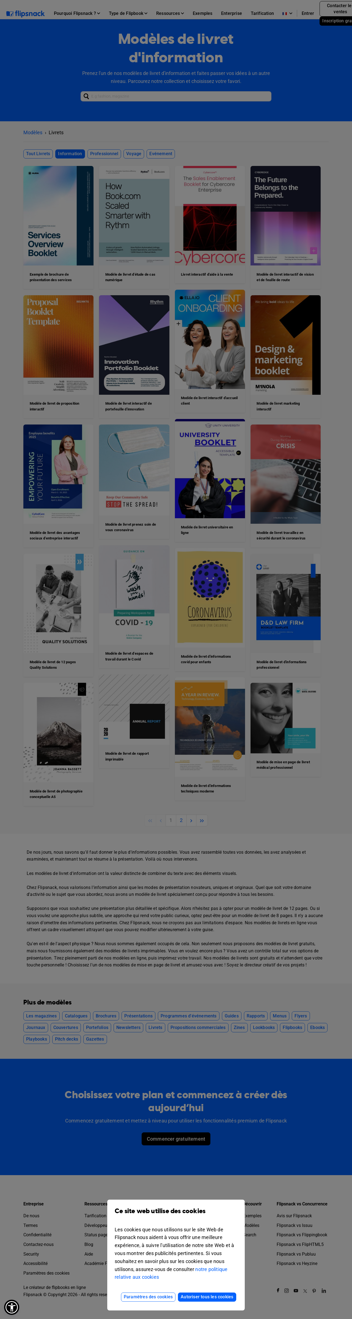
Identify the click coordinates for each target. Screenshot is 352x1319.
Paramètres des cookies (148, 1296)
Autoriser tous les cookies (207, 1296)
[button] (12, 1307)
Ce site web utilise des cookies (176, 1215)
